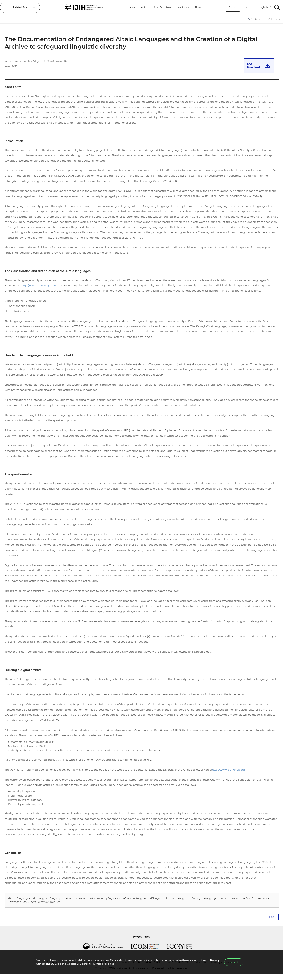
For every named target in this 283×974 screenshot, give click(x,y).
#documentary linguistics (105, 898)
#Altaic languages (19, 898)
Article (139, 7)
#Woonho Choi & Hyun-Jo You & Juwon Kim (35, 901)
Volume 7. (274, 19)
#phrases (263, 898)
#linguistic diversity (189, 898)
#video (224, 898)
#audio (236, 898)
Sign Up (231, 7)
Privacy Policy (141, 936)
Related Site (20, 7)
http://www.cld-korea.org (228, 769)
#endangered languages (48, 898)
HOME (249, 19)
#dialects (248, 898)
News (198, 7)
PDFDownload (253, 66)
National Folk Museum (107, 946)
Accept (233, 962)
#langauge (210, 898)
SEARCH (277, 7)
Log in (246, 7)
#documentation (76, 898)
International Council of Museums (149, 946)
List (271, 916)
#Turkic (170, 898)
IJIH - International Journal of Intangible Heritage (81, 7)
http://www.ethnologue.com (40, 285)
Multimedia (183, 7)
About (126, 7)
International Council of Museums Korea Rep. (183, 946)
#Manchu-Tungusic (135, 898)
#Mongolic (156, 898)
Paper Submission (159, 7)
